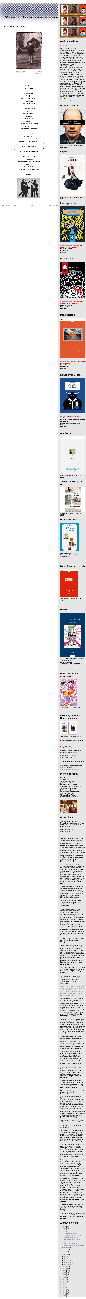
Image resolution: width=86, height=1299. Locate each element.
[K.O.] (66, 1241)
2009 (64, 1227)
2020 (64, 1285)
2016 (64, 1277)
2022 (64, 1290)
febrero (66, 1248)
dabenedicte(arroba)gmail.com (70, 769)
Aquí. (74, 757)
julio (65, 1256)
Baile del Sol (64, 361)
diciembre (67, 1264)
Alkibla (62, 416)
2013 (64, 1271)
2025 (64, 1296)
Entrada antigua (52, 205)
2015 (64, 1275)
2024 (64, 1294)
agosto (66, 1258)
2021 (64, 1287)
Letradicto (65, 45)
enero (66, 1231)
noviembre (68, 1262)
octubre (67, 1260)
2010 (64, 1229)
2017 (64, 1279)
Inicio (32, 205)
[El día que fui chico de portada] (74, 1246)
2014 (64, 1273)
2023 (64, 1292)
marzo (66, 1250)
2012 (64, 1269)
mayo (66, 1254)
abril (66, 1252)
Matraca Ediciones (66, 245)
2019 (64, 1283)
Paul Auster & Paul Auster (72, 1239)
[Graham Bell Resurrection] (73, 1235)
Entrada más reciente (9, 205)
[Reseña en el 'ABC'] (71, 1237)
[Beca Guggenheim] (14, 26)
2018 (64, 1281)
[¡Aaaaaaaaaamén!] (70, 1233)
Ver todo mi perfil (65, 101)
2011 (64, 1266)
